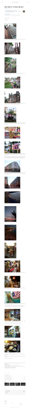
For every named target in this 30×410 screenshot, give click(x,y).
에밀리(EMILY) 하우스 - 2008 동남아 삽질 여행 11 (8, 380)
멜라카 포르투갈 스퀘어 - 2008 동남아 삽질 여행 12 (8, 379)
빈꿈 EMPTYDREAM (7, 392)
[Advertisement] (15, 13)
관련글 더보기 (24, 383)
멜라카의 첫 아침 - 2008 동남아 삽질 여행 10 (8, 381)
